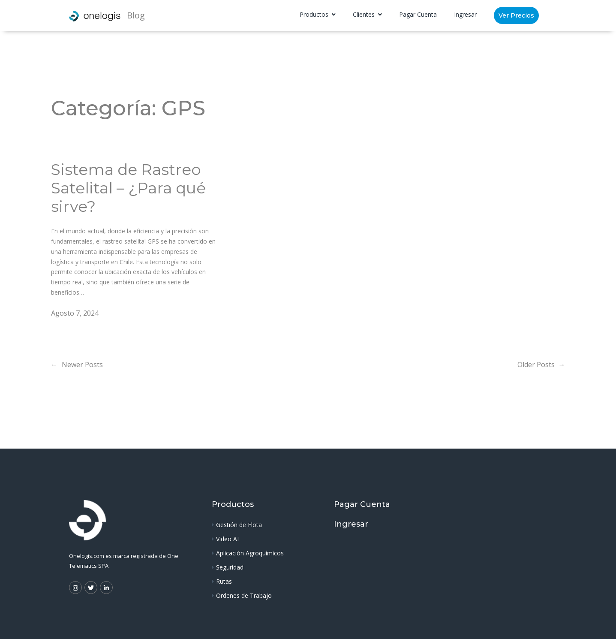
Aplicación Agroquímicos (250, 553)
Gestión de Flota (239, 525)
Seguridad (229, 567)
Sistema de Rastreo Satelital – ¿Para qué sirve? (128, 188)
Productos (315, 14)
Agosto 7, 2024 (75, 313)
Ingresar (465, 14)
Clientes (364, 14)
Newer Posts (77, 364)
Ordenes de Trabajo (244, 595)
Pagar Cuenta (418, 14)
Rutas (224, 581)
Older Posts (541, 364)
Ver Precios (516, 15)
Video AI (227, 539)
